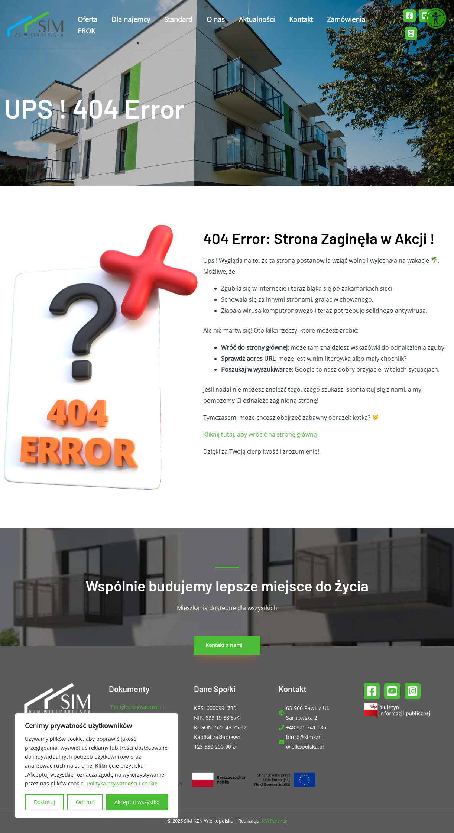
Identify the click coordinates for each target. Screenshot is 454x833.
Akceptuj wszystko (136, 802)
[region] (96, 765)
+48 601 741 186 (306, 727)
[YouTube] (392, 691)
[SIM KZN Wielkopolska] (35, 18)
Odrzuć (85, 802)
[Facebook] (408, 12)
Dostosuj (44, 802)
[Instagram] (410, 25)
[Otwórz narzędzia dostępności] (436, 18)
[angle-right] (142, 710)
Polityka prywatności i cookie (122, 783)
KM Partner (274, 820)
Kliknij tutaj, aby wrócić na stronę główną (260, 434)
